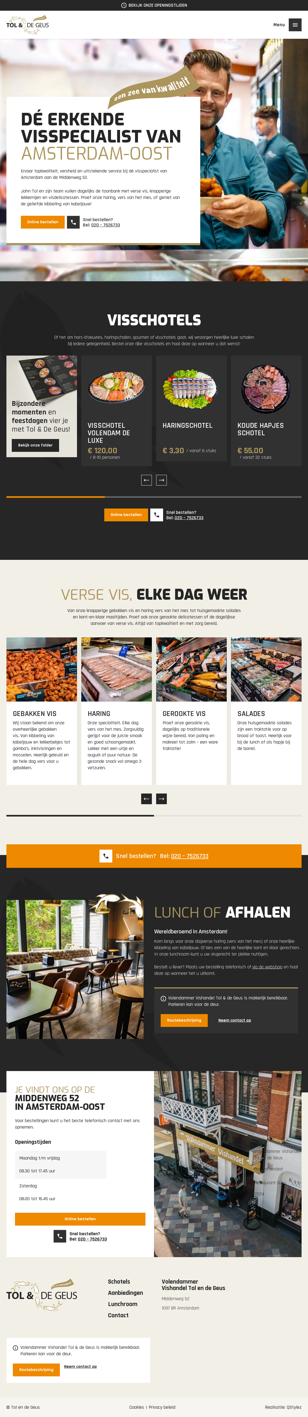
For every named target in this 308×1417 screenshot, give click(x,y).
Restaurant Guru (270, 1183)
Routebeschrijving (184, 1020)
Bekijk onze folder (35, 445)
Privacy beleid (162, 1407)
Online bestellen (42, 222)
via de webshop (267, 967)
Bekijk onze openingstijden (158, 5)
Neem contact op (234, 1020)
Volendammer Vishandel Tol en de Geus (277, 1154)
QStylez (294, 1407)
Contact (118, 1315)
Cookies (136, 1407)
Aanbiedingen (125, 1293)
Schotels (119, 1282)
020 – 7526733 (105, 225)
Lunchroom (122, 1304)
